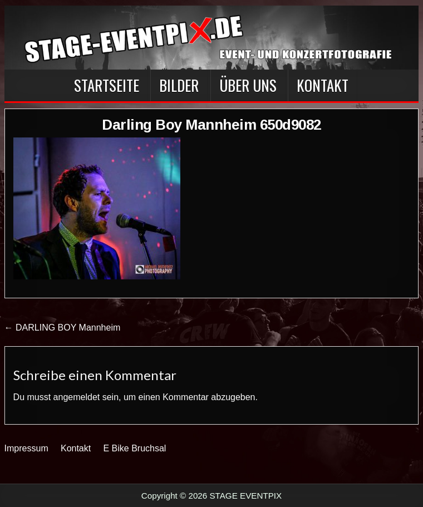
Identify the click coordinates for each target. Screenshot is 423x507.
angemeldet (76, 397)
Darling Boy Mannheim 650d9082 (211, 124)
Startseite (106, 85)
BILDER (179, 85)
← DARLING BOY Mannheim (62, 327)
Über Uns (248, 85)
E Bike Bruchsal (134, 448)
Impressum (26, 448)
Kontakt (322, 85)
